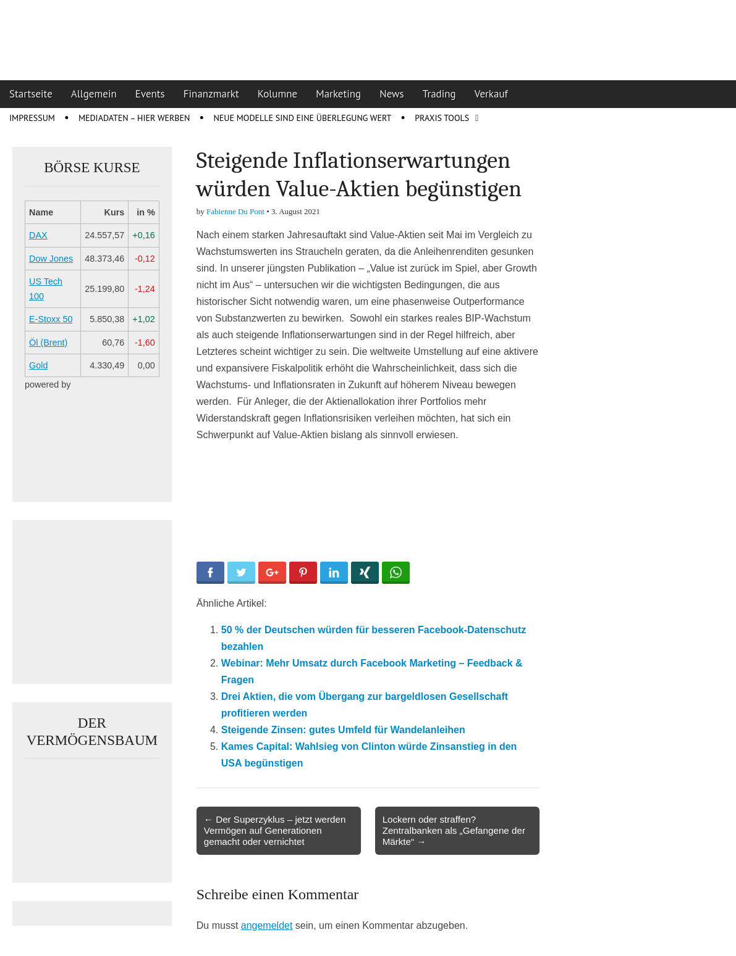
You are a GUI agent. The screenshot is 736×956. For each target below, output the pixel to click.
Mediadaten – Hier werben (134, 117)
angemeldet (267, 925)
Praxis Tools (442, 117)
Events (150, 94)
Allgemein (94, 94)
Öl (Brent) (48, 342)
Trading (439, 94)
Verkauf (491, 94)
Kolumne (278, 94)
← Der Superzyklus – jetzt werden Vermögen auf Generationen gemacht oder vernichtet (275, 830)
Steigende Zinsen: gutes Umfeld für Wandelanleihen (343, 730)
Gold (38, 365)
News (391, 94)
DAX (38, 235)
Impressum (32, 117)
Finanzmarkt (211, 94)
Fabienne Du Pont (235, 211)
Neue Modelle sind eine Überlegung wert (302, 117)
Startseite (31, 94)
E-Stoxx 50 (50, 319)
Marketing (338, 94)
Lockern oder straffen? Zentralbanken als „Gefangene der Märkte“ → (454, 830)
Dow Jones (51, 259)
